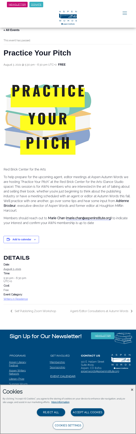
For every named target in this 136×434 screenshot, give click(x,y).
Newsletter (17, 4)
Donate (36, 4)
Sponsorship (57, 367)
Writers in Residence (16, 299)
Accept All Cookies (87, 412)
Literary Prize (16, 378)
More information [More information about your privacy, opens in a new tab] (60, 402)
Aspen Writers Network (17, 372)
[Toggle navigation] (124, 13)
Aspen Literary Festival (17, 364)
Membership (57, 362)
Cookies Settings (68, 425)
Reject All (51, 412)
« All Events (11, 30)
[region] (68, 409)
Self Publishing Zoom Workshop (35, 311)
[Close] (132, 390)
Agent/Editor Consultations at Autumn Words (99, 311)
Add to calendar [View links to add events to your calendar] (22, 239)
